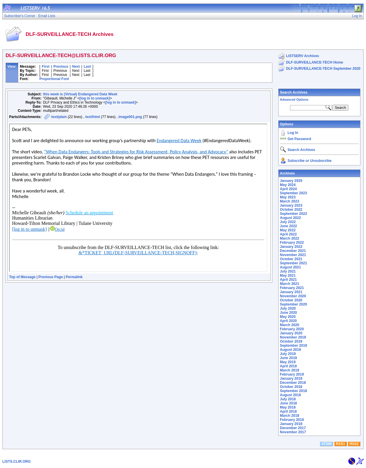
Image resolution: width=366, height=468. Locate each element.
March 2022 (289, 238)
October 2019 (291, 341)
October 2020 (291, 300)
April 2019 (288, 366)
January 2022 (291, 247)
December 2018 (293, 383)
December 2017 (293, 428)
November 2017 (293, 432)
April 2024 (288, 189)
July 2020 (288, 308)
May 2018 (288, 407)
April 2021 (288, 280)
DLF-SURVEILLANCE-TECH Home (314, 62)
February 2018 (292, 420)
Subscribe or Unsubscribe (310, 161)
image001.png (130, 117)
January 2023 (291, 205)
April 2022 (288, 234)
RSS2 (354, 444)
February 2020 (292, 329)
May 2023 (288, 197)
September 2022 (293, 214)
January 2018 (291, 424)
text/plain (59, 117)
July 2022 (288, 222)
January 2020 (291, 333)
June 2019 (288, 358)
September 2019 (293, 345)
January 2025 (291, 181)
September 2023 (293, 193)
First (45, 66)
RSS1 (340, 444)
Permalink (74, 277)
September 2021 (293, 263)
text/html (92, 117)
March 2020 (289, 325)
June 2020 (288, 313)
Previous (60, 66)
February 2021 (292, 288)
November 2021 (293, 255)
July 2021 (288, 271)
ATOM (326, 444)
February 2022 (292, 242)
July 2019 (288, 354)
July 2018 (288, 399)
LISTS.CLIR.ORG (16, 461)
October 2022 (291, 210)
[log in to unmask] (95, 98)
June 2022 (288, 226)
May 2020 (288, 317)
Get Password (299, 139)
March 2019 (289, 370)
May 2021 (288, 275)
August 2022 (290, 218)
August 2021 (290, 267)
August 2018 (290, 395)
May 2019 (288, 362)
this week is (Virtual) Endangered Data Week (80, 94)
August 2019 (290, 350)
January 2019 (291, 378)
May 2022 (288, 230)
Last (87, 66)
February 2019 (292, 374)
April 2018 (288, 411)
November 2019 (293, 337)
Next (76, 66)
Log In (293, 133)
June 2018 (288, 403)
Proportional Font (54, 79)
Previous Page (51, 277)
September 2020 (293, 304)
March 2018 (289, 416)
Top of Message (22, 277)
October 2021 (291, 259)
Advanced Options (294, 99)
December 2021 (293, 251)
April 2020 (288, 321)
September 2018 (293, 391)
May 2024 (288, 185)
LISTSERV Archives (302, 56)
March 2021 (289, 284)
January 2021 (291, 292)
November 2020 (293, 296)
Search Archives (294, 92)
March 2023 (289, 201)
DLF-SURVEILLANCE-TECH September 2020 (323, 69)
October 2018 (291, 387)
